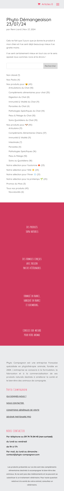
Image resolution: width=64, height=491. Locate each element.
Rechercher (50, 66)
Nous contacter (15, 403)
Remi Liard (16, 29)
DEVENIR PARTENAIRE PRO (18, 416)
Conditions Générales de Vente (22, 410)
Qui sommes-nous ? (16, 396)
